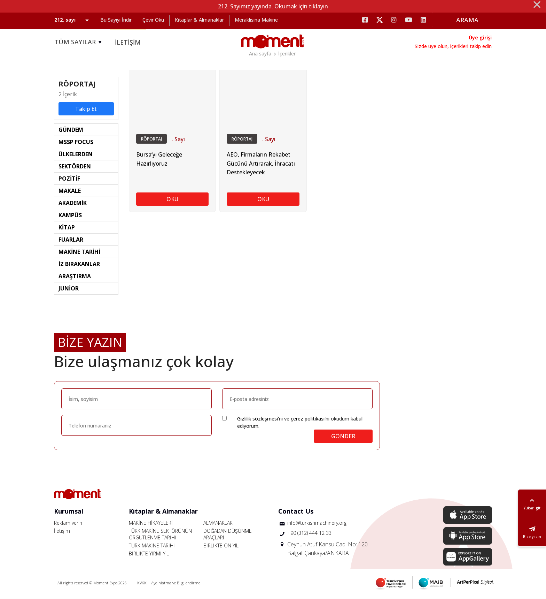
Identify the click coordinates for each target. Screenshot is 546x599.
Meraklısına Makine (256, 19)
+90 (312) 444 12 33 (309, 533)
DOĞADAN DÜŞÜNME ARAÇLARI (227, 534)
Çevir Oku (153, 19)
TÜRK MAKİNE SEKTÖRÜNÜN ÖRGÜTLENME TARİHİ (160, 534)
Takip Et (86, 109)
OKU (172, 199)
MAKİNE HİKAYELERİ (151, 523)
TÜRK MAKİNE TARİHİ (152, 545)
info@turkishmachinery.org (316, 523)
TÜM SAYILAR (79, 42)
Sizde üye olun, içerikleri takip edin (453, 46)
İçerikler (287, 53)
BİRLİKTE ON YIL (221, 545)
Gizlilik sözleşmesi (257, 418)
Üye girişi (480, 37)
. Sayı (178, 139)
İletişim (62, 531)
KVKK (142, 582)
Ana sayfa (260, 53)
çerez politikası (308, 418)
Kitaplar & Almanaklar (199, 19)
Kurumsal (68, 511)
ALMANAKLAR (218, 523)
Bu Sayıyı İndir (116, 19)
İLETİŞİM (128, 42)
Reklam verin (68, 523)
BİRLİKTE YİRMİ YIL (149, 553)
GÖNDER (343, 436)
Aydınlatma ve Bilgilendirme (175, 582)
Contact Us (295, 511)
